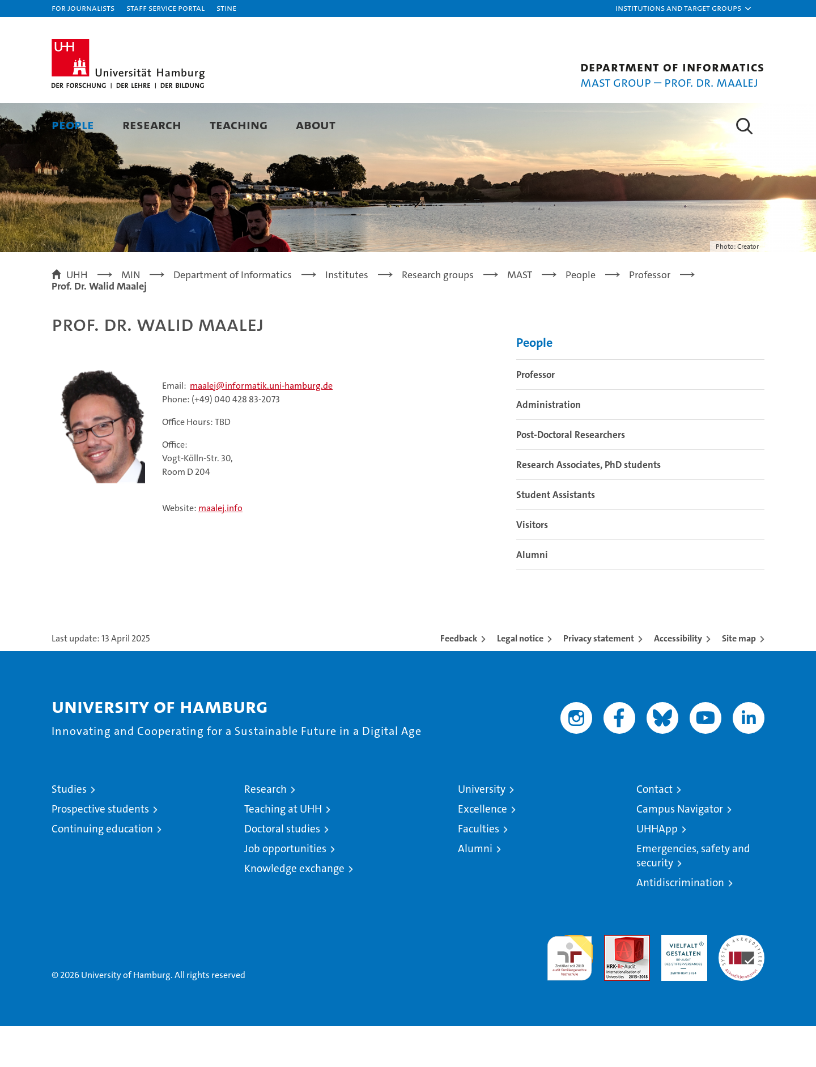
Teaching (238, 124)
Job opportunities (285, 889)
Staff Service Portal (165, 8)
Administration (548, 445)
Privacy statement (598, 679)
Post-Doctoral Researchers (570, 475)
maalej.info (220, 549)
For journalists (83, 8)
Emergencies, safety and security (693, 896)
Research (151, 124)
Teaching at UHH (283, 850)
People (73, 124)
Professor (535, 415)
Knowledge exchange (294, 909)
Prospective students (100, 850)
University (481, 830)
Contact (654, 830)
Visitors (532, 565)
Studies (69, 830)
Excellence (482, 850)
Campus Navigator (679, 850)
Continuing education (102, 869)
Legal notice (520, 679)
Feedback (458, 679)
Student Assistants (555, 535)
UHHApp (657, 869)
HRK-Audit (681, 982)
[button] (684, 8)
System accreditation (741, 988)
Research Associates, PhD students (588, 505)
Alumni (532, 595)
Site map (739, 679)
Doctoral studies (282, 869)
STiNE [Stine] (226, 8)
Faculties (478, 869)
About (315, 124)
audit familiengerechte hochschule (570, 993)
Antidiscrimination (680, 923)
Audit (615, 982)
